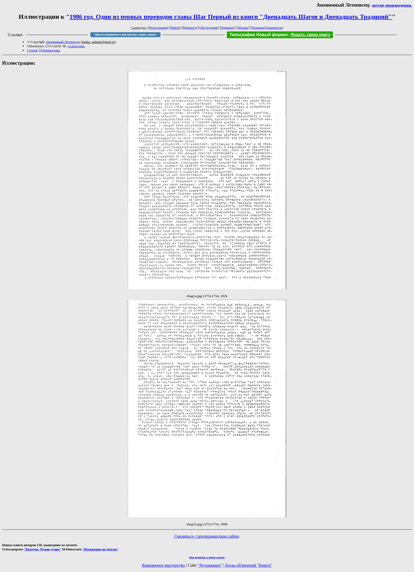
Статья (32, 50)
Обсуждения (208, 28)
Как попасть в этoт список (207, 557)
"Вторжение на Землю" (100, 549)
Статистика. (76, 46)
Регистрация (158, 28)
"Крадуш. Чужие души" (42, 549)
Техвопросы (273, 28)
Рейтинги (189, 28)
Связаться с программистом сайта (206, 536)
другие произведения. (392, 5)
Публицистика (49, 50)
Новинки (227, 28)
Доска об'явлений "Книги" (248, 565)
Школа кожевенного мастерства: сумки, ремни (125, 34)
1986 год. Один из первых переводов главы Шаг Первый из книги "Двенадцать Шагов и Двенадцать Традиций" (230, 16)
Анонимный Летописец (63, 42)
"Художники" (210, 565)
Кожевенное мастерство (163, 565)
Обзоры (242, 28)
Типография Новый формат (258, 34)
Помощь (257, 28)
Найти (175, 28)
